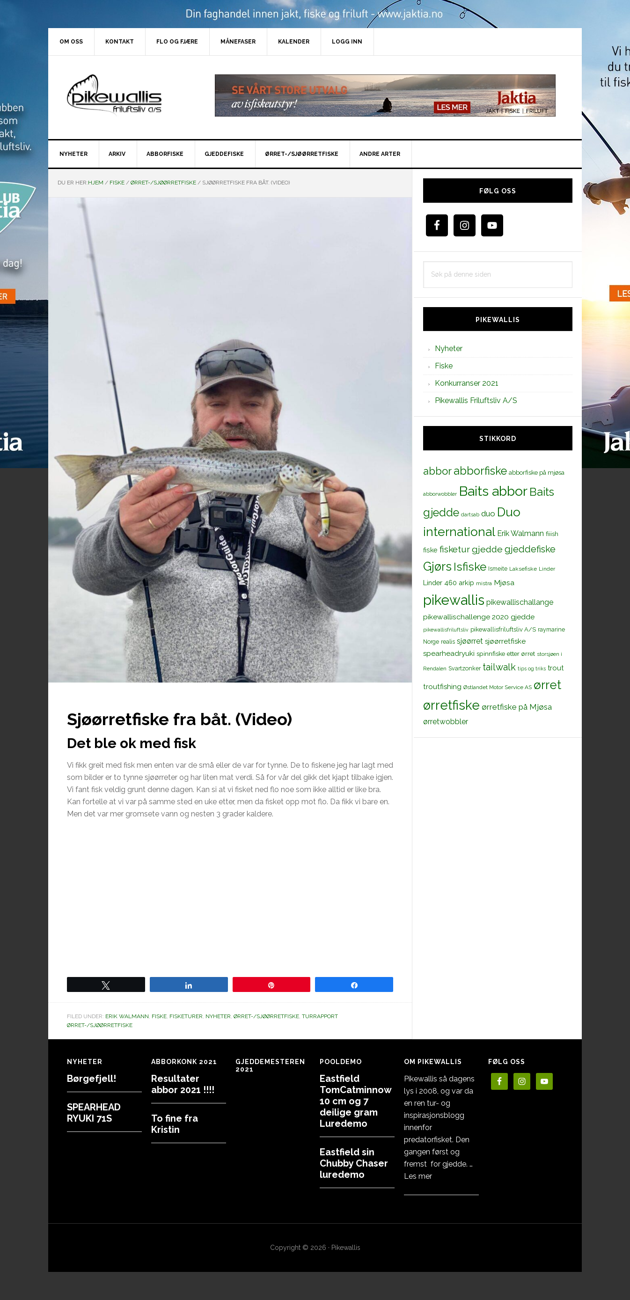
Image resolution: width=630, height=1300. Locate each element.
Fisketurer (186, 1016)
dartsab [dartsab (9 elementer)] (470, 514)
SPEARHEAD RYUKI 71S (94, 1113)
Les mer (418, 1176)
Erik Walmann (127, 1016)
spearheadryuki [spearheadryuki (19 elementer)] (449, 653)
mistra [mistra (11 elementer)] (484, 583)
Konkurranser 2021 (466, 383)
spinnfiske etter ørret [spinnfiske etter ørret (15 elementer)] (505, 653)
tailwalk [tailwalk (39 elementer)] (499, 667)
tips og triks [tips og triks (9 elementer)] (532, 668)
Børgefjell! (91, 1078)
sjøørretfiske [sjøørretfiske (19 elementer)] (505, 641)
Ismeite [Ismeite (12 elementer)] (497, 568)
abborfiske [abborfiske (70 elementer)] (480, 470)
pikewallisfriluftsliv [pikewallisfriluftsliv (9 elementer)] (446, 629)
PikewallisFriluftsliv (128, 95)
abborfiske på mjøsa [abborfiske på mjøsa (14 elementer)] (536, 472)
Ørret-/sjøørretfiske (266, 1016)
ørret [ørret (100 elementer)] (547, 685)
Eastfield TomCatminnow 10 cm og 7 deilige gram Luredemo (355, 1101)
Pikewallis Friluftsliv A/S (476, 400)
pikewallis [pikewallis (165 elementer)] (453, 600)
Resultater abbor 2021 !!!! (182, 1084)
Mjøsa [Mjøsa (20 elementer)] (504, 582)
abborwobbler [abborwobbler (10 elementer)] (440, 494)
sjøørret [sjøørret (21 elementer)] (470, 641)
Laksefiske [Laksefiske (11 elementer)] (523, 569)
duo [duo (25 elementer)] (488, 513)
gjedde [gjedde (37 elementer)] (487, 549)
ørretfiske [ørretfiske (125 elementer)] (451, 705)
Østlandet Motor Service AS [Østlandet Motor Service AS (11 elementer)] (497, 687)
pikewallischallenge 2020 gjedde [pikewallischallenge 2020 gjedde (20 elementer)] (479, 616)
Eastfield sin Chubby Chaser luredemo (354, 1163)
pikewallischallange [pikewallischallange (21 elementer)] (519, 602)
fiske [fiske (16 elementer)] (430, 550)
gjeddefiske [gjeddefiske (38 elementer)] (530, 549)
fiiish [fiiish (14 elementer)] (552, 533)
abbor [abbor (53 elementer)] (437, 471)
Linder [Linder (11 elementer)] (547, 569)
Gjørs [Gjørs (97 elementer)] (437, 566)
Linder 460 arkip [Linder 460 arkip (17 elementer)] (448, 583)
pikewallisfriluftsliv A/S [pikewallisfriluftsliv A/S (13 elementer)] (503, 629)
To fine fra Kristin (174, 1124)
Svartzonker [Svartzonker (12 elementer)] (464, 668)
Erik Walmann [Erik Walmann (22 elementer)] (520, 533)
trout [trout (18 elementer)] (556, 668)
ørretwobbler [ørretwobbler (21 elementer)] (445, 721)
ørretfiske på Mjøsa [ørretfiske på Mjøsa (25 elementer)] (517, 707)
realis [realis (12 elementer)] (448, 641)
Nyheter (218, 1016)
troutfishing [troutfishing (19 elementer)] (442, 687)
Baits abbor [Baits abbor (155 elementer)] (493, 491)
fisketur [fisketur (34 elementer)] (455, 549)
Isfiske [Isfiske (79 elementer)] (470, 566)
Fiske (159, 1016)
